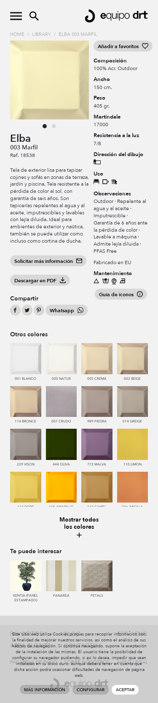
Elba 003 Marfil (78, 34)
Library (41, 34)
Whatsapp (66, 310)
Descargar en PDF (40, 280)
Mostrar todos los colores (79, 527)
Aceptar (125, 690)
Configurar (90, 690)
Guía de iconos (121, 294)
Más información (44, 690)
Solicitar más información (48, 261)
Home (17, 34)
